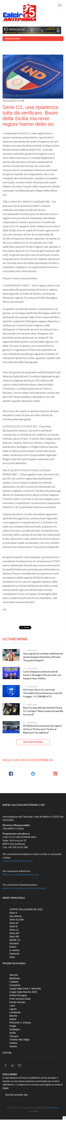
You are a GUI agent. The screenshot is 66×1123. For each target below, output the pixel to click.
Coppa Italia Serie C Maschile (25, 988)
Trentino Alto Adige (19, 1039)
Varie (12, 957)
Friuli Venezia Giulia (20, 998)
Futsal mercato (17, 1002)
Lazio (12, 1005)
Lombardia (15, 1012)
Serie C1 (14, 929)
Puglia (12, 1026)
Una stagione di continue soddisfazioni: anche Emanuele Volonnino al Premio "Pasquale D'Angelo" (43, 657)
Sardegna (14, 1029)
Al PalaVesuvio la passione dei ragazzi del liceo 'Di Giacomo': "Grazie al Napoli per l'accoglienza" (42, 729)
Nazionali (14, 953)
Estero (12, 946)
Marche (13, 1015)
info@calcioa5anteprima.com (18, 860)
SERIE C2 (14, 940)
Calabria (13, 981)
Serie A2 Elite (16, 919)
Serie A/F (14, 933)
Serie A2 (13, 923)
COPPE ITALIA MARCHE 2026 (25, 909)
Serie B (13, 926)
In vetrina (14, 950)
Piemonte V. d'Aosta (20, 1022)
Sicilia (12, 1032)
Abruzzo (13, 975)
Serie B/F (14, 936)
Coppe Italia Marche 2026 (23, 992)
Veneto (13, 1046)
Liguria (13, 1009)
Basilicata (14, 978)
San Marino (15, 916)
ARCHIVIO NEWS (33, 742)
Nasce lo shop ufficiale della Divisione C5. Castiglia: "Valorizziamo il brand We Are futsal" (43, 711)
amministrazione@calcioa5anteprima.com (24, 888)
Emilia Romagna (18, 995)
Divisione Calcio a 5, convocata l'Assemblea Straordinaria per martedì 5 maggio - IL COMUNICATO (42, 693)
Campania (14, 985)
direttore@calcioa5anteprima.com (21, 874)
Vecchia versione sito (16, 1094)
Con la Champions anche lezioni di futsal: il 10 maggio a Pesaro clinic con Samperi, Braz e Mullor (42, 675)
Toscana (13, 1036)
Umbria (13, 1043)
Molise (12, 1019)
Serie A (13, 912)
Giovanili (14, 943)
